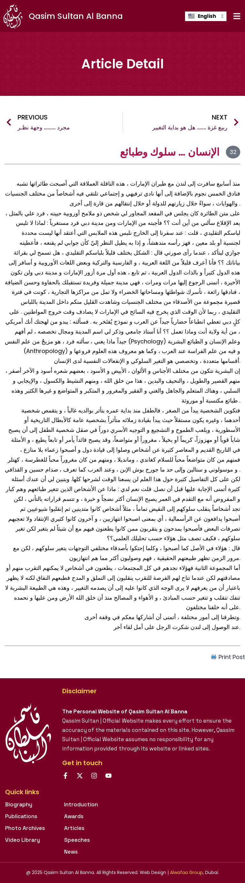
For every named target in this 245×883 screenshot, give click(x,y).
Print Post (228, 657)
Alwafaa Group (186, 872)
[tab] (69, 795)
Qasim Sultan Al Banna (76, 16)
